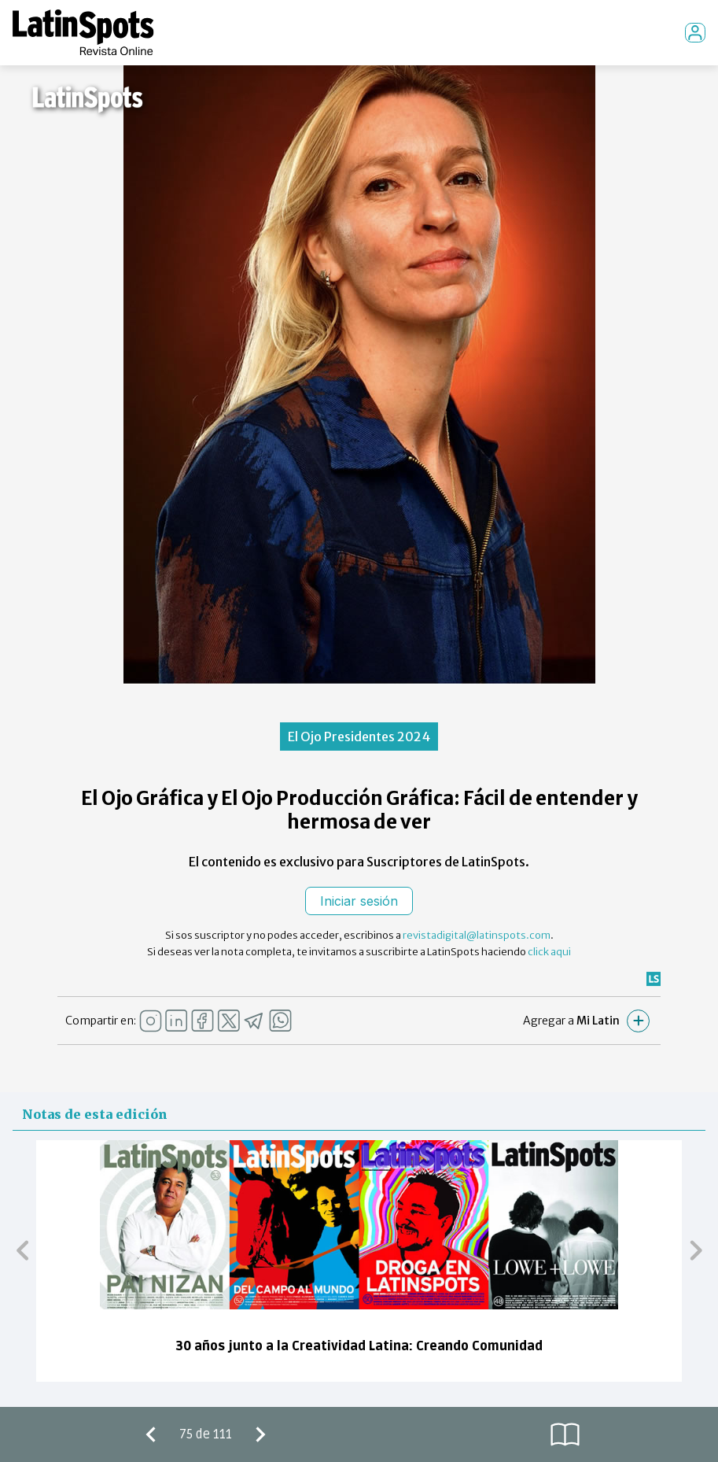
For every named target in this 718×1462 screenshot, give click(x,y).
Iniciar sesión (359, 901)
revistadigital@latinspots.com (476, 935)
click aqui (549, 951)
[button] (22, 1249)
